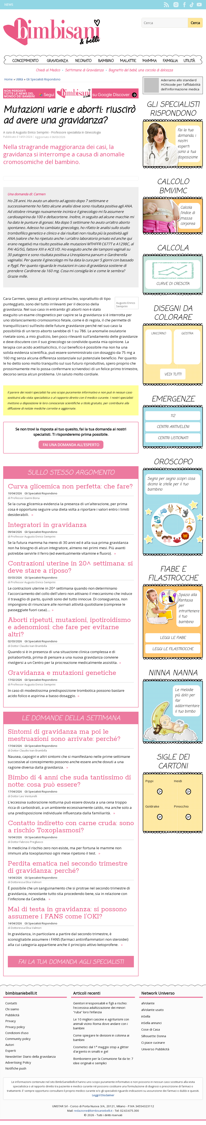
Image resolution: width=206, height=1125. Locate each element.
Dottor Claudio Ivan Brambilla (29, 646)
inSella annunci (151, 1023)
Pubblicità (12, 1015)
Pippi (149, 781)
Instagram (176, 4)
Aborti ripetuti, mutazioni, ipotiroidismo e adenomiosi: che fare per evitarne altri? (69, 627)
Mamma (150, 61)
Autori (9, 1044)
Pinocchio (181, 807)
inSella (145, 1016)
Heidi (178, 781)
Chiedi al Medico (48, 70)
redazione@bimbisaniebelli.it (93, 1111)
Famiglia (170, 61)
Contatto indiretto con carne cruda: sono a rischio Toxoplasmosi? (71, 827)
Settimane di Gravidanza (84, 70)
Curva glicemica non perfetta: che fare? (70, 486)
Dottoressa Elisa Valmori (26, 882)
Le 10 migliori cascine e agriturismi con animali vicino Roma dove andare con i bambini (101, 1023)
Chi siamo (12, 1009)
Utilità (189, 61)
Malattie (128, 61)
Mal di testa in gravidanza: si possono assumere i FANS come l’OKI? (67, 913)
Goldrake (152, 807)
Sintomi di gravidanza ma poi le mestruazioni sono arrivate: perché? (64, 735)
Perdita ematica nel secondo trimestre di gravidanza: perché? (68, 867)
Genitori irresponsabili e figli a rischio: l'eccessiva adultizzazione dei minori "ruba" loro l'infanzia (100, 1007)
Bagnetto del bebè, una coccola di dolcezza (140, 70)
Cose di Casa (150, 1029)
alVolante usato (152, 1010)
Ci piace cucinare (153, 1042)
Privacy (10, 1021)
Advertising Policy (18, 1062)
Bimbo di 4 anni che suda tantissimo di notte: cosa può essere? (69, 781)
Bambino (106, 61)
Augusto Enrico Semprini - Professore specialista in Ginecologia (58, 132)
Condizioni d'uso (17, 1033)
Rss (166, 4)
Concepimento (25, 61)
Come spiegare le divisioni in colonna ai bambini (101, 1037)
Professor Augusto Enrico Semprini (33, 536)
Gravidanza (57, 61)
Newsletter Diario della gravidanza (30, 1056)
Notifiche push (15, 1068)
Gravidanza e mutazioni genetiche (62, 673)
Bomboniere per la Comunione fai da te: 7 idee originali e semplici (103, 1060)
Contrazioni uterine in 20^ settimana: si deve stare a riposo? (70, 567)
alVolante (148, 1003)
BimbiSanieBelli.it (51, 32)
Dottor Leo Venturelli (24, 796)
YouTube (199, 4)
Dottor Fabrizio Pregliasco (27, 842)
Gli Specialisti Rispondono (43, 79)
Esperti (10, 1050)
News (8, 4)
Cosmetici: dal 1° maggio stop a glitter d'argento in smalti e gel (101, 1049)
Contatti (11, 1003)
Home (8, 79)
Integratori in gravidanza (47, 525)
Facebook (184, 4)
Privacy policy (15, 1027)
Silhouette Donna (153, 1036)
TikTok (191, 4)
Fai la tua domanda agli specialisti (71, 962)
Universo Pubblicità (155, 1049)
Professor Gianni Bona (25, 498)
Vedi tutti (172, 374)
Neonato (83, 61)
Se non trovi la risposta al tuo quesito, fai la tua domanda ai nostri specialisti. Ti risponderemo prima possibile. (70, 438)
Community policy (18, 1039)
